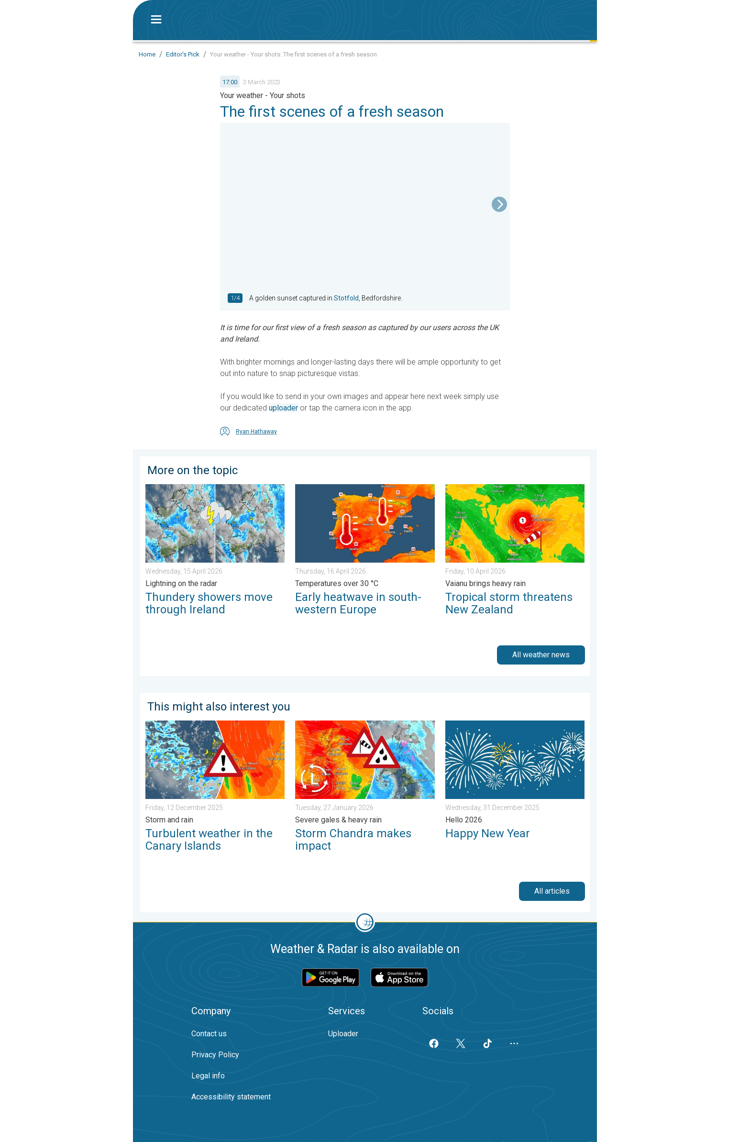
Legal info (208, 1075)
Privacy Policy (215, 1054)
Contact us (209, 1033)
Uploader (343, 1033)
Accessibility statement (231, 1096)
